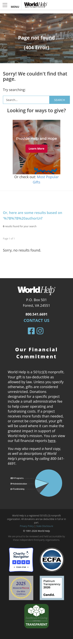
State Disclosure (44, 526)
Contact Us (36, 320)
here (51, 440)
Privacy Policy (27, 526)
